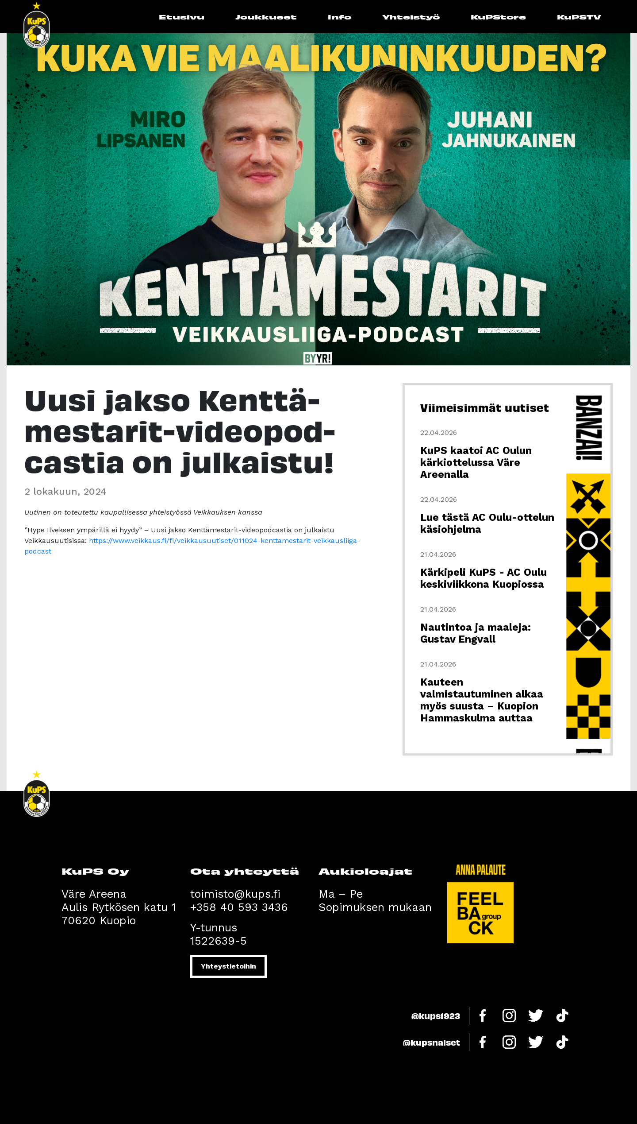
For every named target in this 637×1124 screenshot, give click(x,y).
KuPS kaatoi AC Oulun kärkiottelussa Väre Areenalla (476, 463)
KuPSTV (579, 16)
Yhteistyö (411, 16)
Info (339, 16)
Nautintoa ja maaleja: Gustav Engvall (475, 633)
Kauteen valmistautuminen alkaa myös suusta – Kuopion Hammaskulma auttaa (481, 700)
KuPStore (498, 16)
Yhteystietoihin (228, 966)
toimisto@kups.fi (235, 894)
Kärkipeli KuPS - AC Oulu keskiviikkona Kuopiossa (483, 578)
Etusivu (181, 16)
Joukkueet (266, 16)
